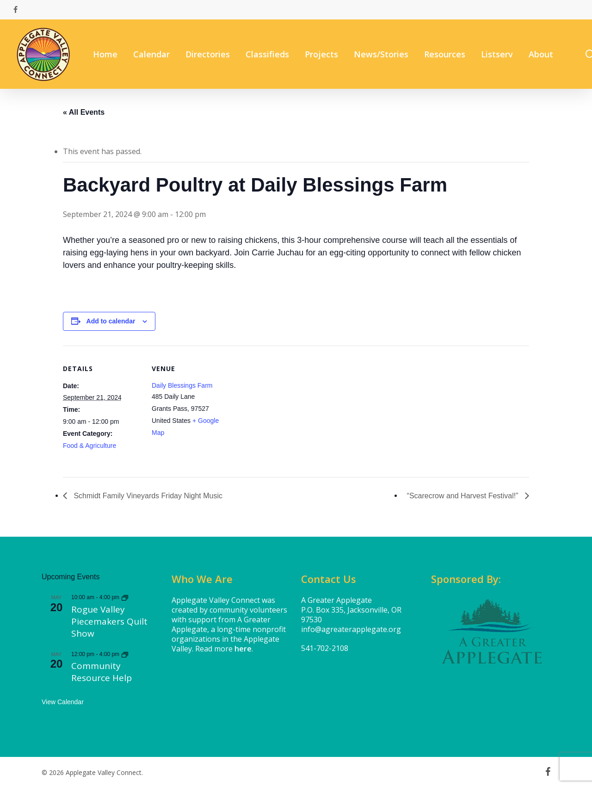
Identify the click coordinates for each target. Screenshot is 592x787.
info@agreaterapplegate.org (351, 629)
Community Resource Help (101, 672)
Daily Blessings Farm (182, 385)
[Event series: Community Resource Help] (125, 654)
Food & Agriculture (89, 445)
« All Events (84, 112)
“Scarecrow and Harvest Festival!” (463, 496)
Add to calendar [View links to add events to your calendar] (111, 321)
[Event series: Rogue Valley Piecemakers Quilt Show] (125, 597)
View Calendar (63, 702)
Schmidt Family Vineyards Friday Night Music (147, 496)
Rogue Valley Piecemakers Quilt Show (109, 621)
